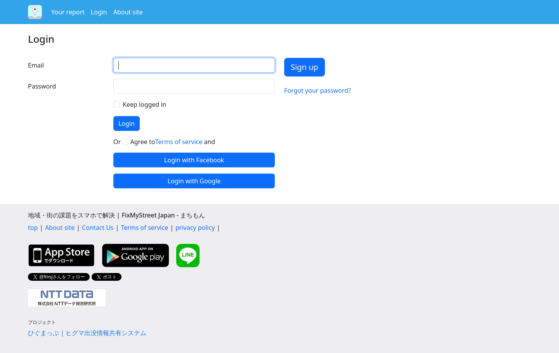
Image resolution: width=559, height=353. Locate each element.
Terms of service (178, 141)
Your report (68, 12)
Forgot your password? (317, 90)
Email (36, 65)
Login (99, 12)
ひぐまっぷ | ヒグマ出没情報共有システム (87, 333)
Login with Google (194, 181)
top (33, 227)
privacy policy (195, 227)
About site (128, 12)
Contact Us (97, 227)
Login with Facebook (194, 160)
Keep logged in (144, 104)
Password (42, 86)
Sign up (304, 67)
